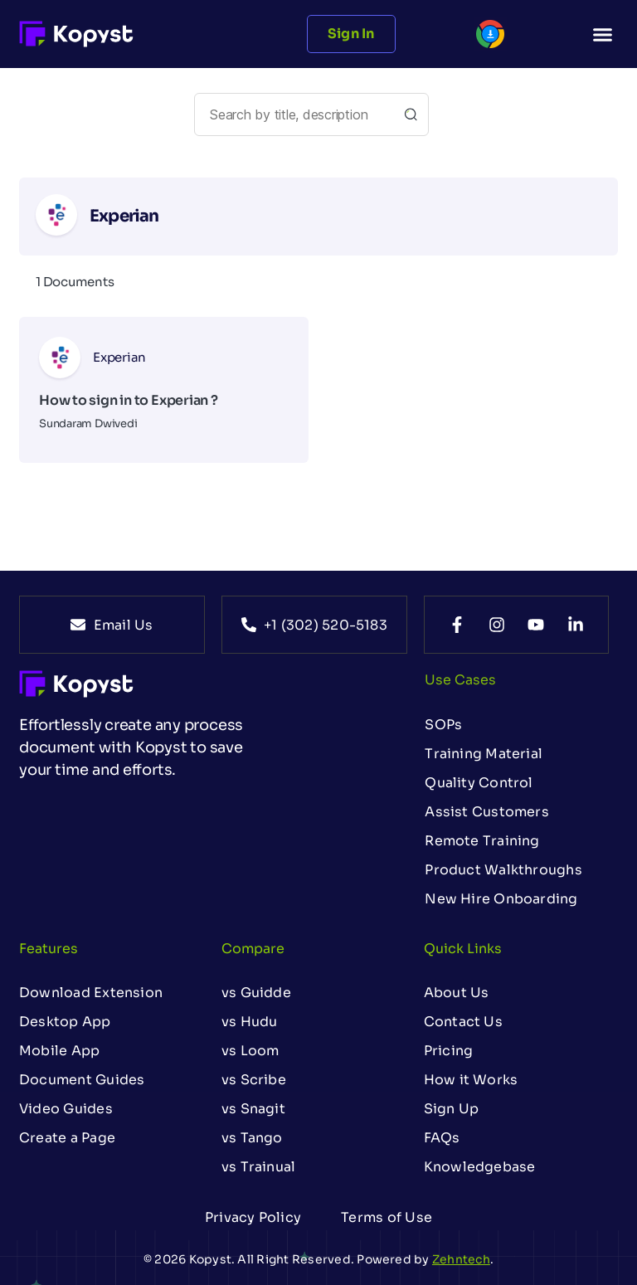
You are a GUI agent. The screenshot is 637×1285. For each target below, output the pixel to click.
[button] (602, 34)
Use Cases (460, 680)
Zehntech (461, 1259)
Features (48, 948)
